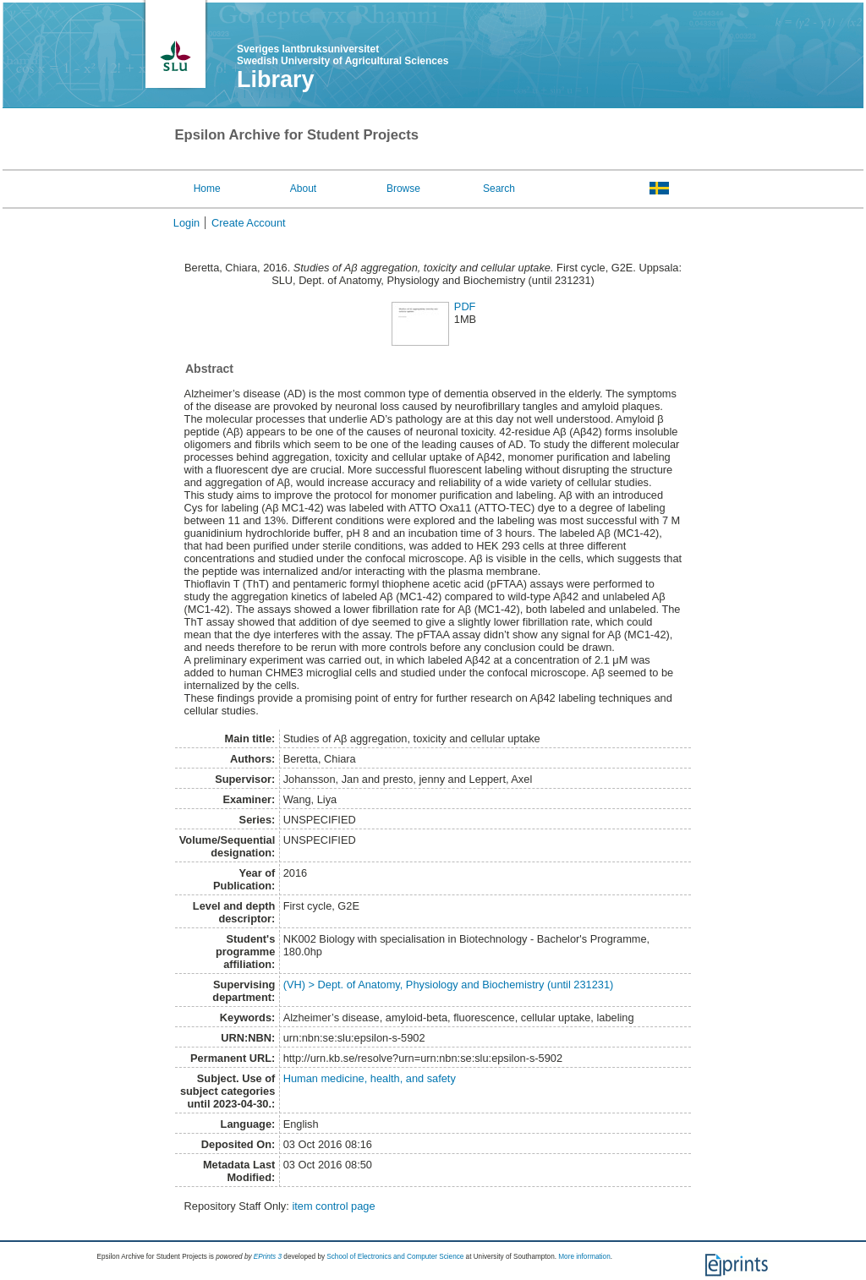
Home (207, 188)
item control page (333, 1206)
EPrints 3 (268, 1257)
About (303, 188)
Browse (403, 188)
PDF (465, 306)
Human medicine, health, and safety (369, 1078)
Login (186, 222)
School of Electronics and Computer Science (394, 1257)
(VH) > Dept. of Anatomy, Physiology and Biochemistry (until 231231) (448, 984)
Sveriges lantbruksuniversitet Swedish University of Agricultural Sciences (342, 55)
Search (499, 188)
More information (584, 1257)
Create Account (248, 222)
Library (276, 79)
